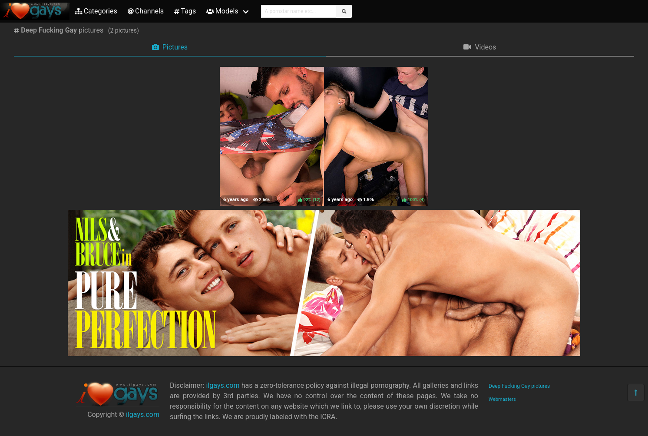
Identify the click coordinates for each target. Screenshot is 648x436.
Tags (185, 11)
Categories (96, 11)
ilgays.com (142, 414)
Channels (146, 11)
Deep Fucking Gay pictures (519, 386)
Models (222, 11)
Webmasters (502, 399)
